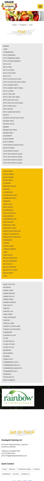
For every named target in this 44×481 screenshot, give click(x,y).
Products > (25, 25)
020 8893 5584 (10, 468)
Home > (17, 25)
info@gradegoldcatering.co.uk (16, 470)
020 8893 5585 (14, 466)
